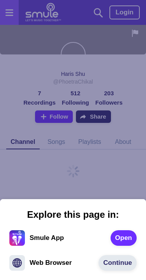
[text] (124, 238)
